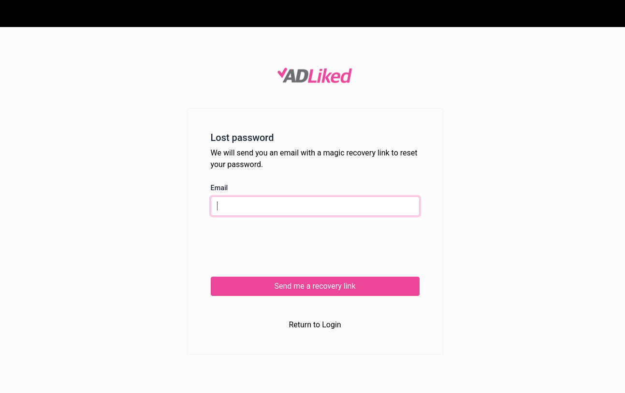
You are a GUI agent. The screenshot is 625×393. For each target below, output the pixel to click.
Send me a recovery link (314, 286)
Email (219, 188)
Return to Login (315, 324)
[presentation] (284, 246)
